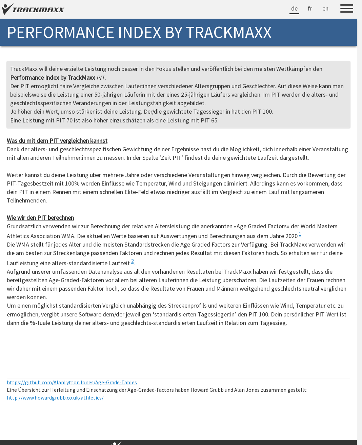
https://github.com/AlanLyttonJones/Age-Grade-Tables (72, 382)
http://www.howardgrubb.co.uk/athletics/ (55, 397)
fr (310, 8)
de (294, 8)
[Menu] (346, 9)
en (325, 8)
